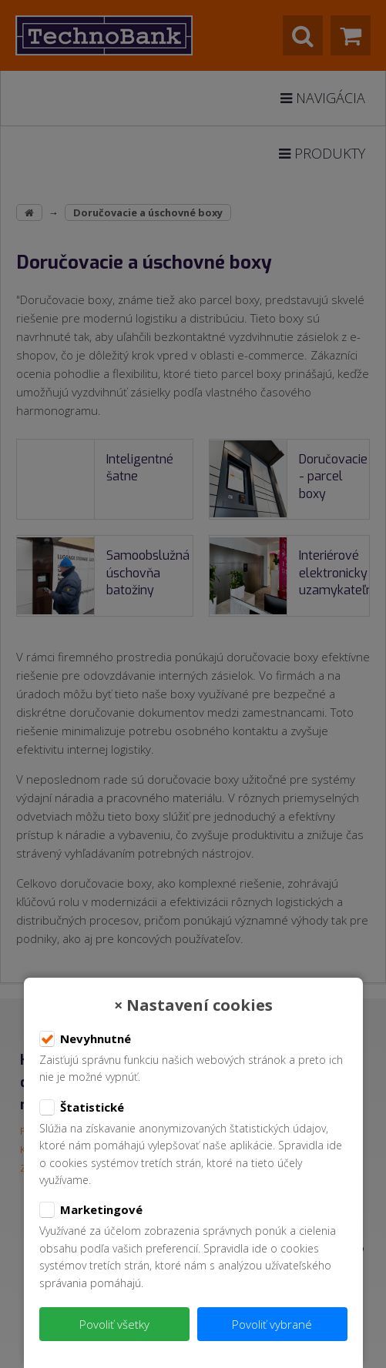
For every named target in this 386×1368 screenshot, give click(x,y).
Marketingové (91, 1210)
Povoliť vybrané (272, 1324)
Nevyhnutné (85, 1039)
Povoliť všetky (114, 1324)
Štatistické (81, 1107)
